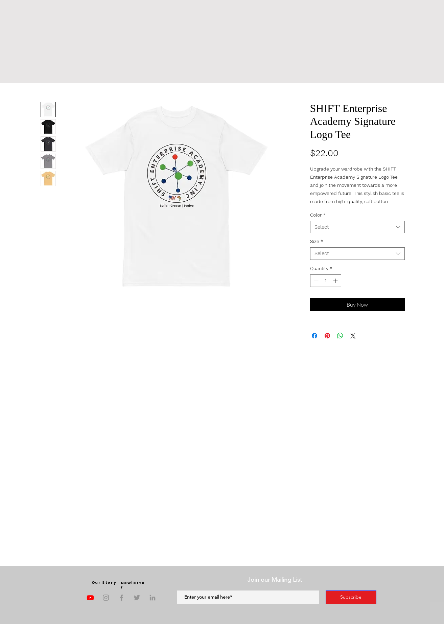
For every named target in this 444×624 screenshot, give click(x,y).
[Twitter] (137, 598)
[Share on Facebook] (314, 336)
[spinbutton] (326, 281)
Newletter (133, 585)
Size (316, 241)
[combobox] (357, 227)
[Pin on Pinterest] (327, 336)
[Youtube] (90, 598)
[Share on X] (353, 336)
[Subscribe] (351, 597)
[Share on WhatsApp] (340, 336)
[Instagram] (106, 598)
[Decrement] (315, 281)
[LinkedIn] (152, 598)
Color (318, 215)
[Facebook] (121, 598)
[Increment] (336, 281)
